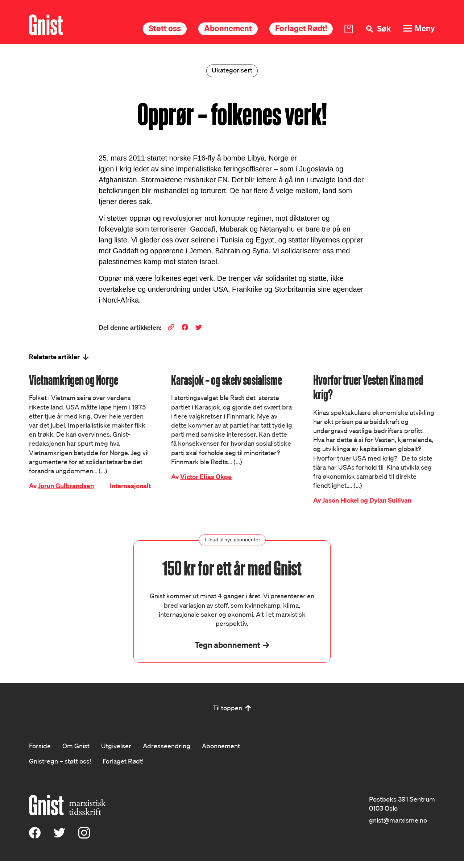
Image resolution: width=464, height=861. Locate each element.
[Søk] (378, 28)
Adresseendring (166, 746)
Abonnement (228, 28)
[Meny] (418, 28)
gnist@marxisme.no (398, 820)
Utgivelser (116, 746)
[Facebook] (35, 836)
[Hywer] (46, 24)
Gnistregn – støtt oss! (60, 761)
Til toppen (227, 708)
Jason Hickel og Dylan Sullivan (366, 500)
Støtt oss (165, 28)
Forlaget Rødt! (301, 28)
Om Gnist (76, 746)
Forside (40, 746)
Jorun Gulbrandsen (66, 486)
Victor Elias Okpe (206, 477)
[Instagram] (84, 836)
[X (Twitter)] (59, 836)
